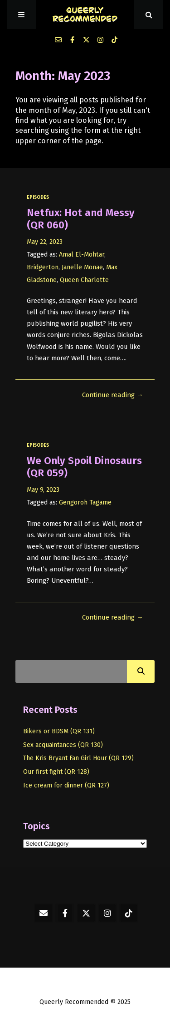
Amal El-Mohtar (81, 254)
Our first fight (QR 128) (56, 772)
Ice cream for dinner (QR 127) (66, 785)
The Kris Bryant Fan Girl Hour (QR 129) (78, 758)
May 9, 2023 (43, 490)
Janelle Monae (82, 267)
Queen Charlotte (84, 280)
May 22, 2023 (45, 242)
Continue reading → (112, 395)
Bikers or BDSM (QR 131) (59, 731)
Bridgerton (42, 267)
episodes (38, 197)
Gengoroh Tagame (85, 502)
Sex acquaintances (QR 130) (63, 745)
